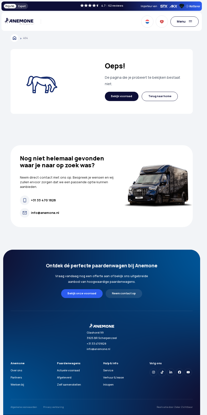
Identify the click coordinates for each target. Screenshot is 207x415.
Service (108, 370)
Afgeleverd (64, 377)
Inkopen (108, 384)
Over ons (16, 370)
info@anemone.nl (98, 349)
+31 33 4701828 (96, 343)
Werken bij (17, 384)
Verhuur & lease (113, 377)
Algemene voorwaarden (24, 407)
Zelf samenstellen (69, 384)
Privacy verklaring (53, 407)
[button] (121, 96)
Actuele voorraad (68, 370)
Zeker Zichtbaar (183, 407)
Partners (16, 377)
